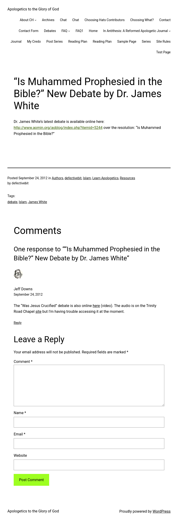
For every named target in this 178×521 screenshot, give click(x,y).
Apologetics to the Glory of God (33, 9)
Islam (87, 178)
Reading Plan (77, 41)
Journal (16, 41)
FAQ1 (79, 31)
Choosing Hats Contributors (105, 20)
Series (146, 41)
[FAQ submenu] (69, 31)
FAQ (64, 31)
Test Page (163, 52)
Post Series (54, 41)
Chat (63, 20)
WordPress (162, 511)
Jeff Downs (23, 289)
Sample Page (126, 41)
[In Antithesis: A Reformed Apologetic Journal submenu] (170, 31)
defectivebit (73, 178)
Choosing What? (142, 20)
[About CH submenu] (35, 20)
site (38, 311)
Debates (50, 31)
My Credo (34, 41)
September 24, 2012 (28, 294)
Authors (57, 178)
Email (19, 434)
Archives (48, 20)
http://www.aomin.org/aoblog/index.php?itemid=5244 (58, 127)
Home (93, 31)
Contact (165, 20)
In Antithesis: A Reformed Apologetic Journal (135, 31)
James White (37, 202)
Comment (23, 361)
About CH (27, 20)
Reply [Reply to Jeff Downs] (18, 323)
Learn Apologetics (105, 178)
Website (20, 455)
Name (20, 413)
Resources (127, 178)
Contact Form (28, 31)
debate (12, 202)
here (96, 306)
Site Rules (163, 41)
